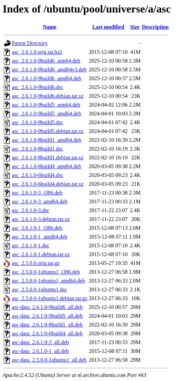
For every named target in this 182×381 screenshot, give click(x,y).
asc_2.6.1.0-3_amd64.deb (39, 201)
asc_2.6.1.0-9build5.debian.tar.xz (47, 131)
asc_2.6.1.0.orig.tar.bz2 (37, 52)
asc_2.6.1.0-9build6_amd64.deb (46, 78)
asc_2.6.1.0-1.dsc (30, 245)
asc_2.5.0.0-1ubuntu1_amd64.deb (48, 281)
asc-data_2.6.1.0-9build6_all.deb (47, 307)
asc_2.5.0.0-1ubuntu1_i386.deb (46, 272)
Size (134, 27)
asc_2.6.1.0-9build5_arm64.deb (46, 105)
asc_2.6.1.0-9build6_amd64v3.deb (49, 69)
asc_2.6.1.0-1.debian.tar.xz (41, 254)
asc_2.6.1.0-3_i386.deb (37, 193)
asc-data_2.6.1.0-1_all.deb (40, 351)
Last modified (108, 27)
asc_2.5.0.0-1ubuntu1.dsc (39, 289)
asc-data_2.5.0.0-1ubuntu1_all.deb (49, 360)
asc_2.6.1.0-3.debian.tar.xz (41, 219)
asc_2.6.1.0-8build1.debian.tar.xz (47, 157)
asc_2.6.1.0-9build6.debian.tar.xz (47, 96)
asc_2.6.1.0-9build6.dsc (37, 87)
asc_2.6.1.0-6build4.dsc (37, 175)
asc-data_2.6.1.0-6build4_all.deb (47, 333)
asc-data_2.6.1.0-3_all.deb (40, 342)
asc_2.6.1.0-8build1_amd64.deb (46, 140)
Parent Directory (30, 43)
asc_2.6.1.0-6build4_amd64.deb (46, 166)
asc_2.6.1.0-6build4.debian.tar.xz (47, 184)
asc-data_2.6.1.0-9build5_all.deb (47, 316)
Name (49, 27)
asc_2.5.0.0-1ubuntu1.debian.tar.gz (49, 298)
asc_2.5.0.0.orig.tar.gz (35, 263)
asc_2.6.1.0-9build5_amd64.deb (46, 113)
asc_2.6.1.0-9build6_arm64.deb (46, 61)
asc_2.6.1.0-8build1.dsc (37, 149)
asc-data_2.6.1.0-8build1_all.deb (47, 325)
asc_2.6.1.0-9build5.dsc (37, 122)
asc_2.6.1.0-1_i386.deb (37, 228)
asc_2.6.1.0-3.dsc (30, 210)
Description (155, 27)
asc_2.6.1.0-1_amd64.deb (39, 237)
